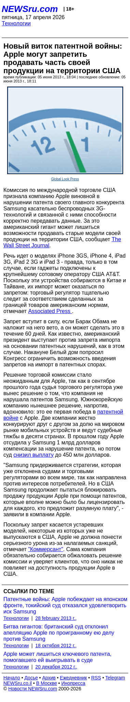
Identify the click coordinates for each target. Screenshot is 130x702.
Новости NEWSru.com (32, 688)
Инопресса (73, 683)
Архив (49, 677)
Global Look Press (65, 179)
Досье (31, 677)
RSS (96, 677)
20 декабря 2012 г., (56, 667)
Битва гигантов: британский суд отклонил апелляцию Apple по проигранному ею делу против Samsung (58, 633)
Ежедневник (73, 677)
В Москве (46, 683)
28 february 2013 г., (56, 618)
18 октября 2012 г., (56, 645)
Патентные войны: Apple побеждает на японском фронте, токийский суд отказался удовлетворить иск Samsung (65, 605)
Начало (11, 677)
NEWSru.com (30, 9)
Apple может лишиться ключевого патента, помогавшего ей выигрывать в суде (57, 657)
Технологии (16, 23)
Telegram (115, 677)
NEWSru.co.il (17, 683)
